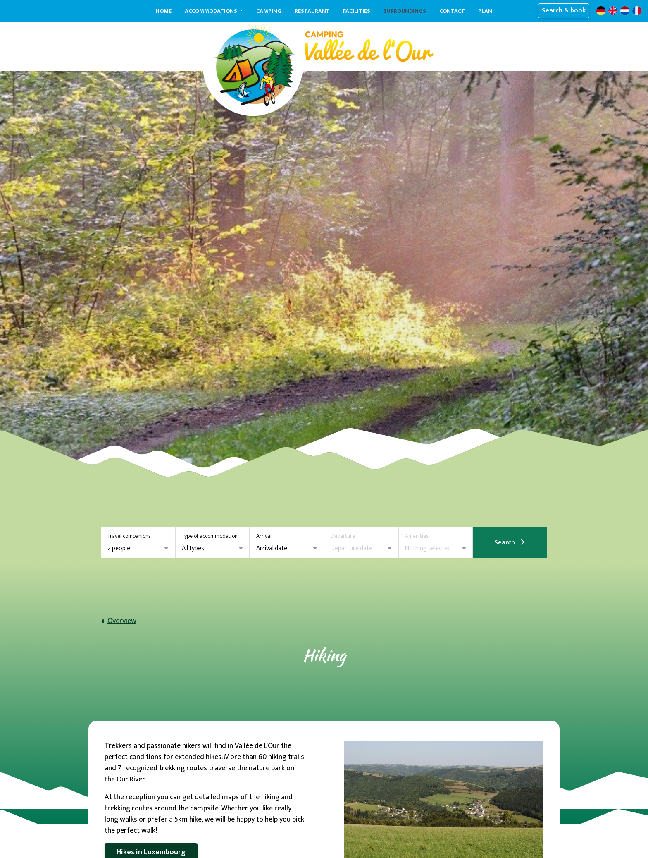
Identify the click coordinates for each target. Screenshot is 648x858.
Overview (121, 621)
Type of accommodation (210, 536)
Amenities (416, 536)
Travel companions (128, 536)
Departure (343, 536)
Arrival (264, 536)
